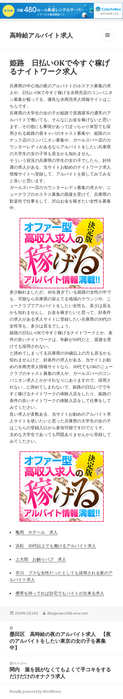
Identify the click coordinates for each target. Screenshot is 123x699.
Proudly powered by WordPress (35, 691)
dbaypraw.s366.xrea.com (67, 613)
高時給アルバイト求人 (41, 35)
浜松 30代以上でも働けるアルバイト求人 (55, 545)
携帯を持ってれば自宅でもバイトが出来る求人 (59, 593)
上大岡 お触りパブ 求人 (40, 559)
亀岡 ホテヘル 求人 (36, 532)
